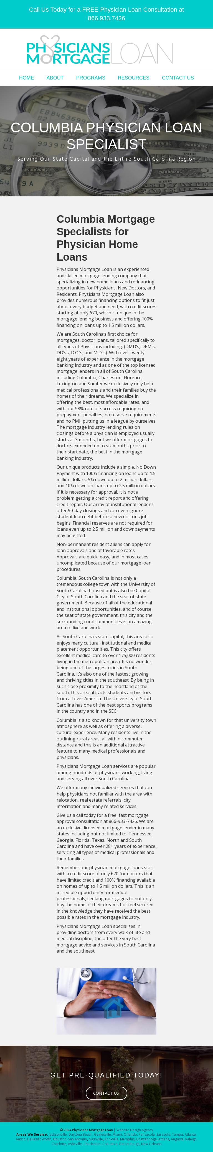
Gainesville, (103, 1134)
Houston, (60, 1139)
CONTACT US (178, 78)
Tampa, (178, 1134)
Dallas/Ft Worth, (40, 1139)
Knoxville (111, 1139)
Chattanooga (146, 1139)
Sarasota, (164, 1134)
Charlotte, (59, 1143)
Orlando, (131, 1134)
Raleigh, (191, 1139)
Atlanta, (191, 1134)
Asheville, (75, 1143)
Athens (163, 1139)
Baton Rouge (129, 1143)
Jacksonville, (59, 1134)
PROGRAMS (90, 78)
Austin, (21, 1139)
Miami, (118, 1134)
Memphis (127, 1139)
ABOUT (55, 78)
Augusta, (177, 1139)
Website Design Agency (134, 1130)
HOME (26, 78)
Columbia (110, 1143)
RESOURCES (133, 78)
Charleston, (92, 1143)
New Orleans (151, 1143)
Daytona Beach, (81, 1134)
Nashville (96, 1139)
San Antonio (77, 1139)
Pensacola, (147, 1134)
